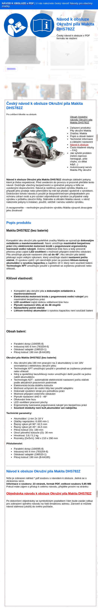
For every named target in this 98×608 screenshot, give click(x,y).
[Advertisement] (49, 69)
